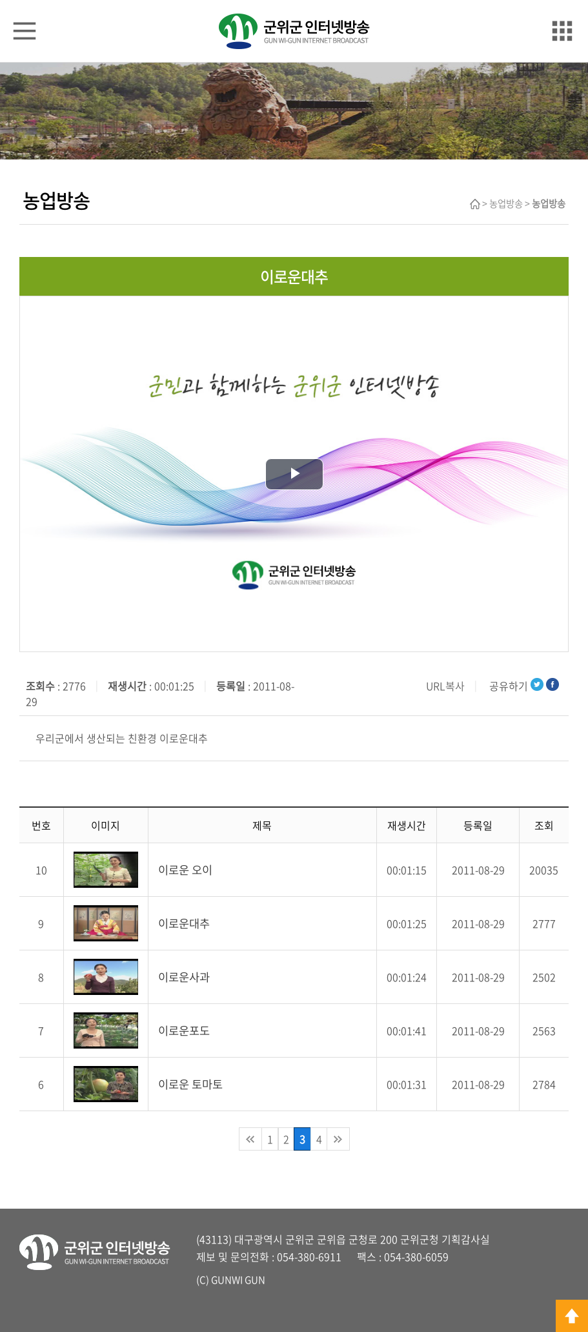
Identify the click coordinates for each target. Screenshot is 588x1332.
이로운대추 (184, 923)
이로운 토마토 (190, 1084)
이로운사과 (184, 976)
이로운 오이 (185, 869)
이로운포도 (184, 1030)
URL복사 (445, 685)
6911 (329, 1256)
